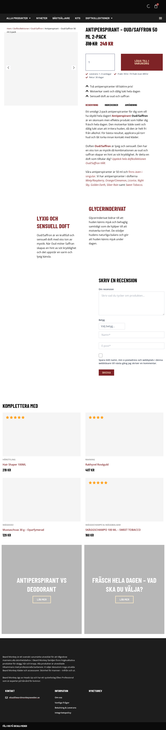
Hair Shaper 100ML (14, 464)
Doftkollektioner (21, 28)
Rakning (90, 459)
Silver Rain (112, 185)
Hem (9, 28)
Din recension (106, 289)
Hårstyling (9, 459)
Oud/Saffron (37, 28)
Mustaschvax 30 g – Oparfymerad (23, 530)
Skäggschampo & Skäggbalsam (103, 524)
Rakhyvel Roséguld (97, 464)
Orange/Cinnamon (115, 180)
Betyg (102, 320)
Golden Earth (98, 185)
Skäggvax (8, 524)
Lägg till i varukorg (141, 62)
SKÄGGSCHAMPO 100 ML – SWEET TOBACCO (113, 530)
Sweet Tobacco (134, 185)
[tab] (92, 105)
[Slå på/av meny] (160, 18)
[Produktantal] (100, 62)
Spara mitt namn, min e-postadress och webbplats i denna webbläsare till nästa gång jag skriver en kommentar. (131, 361)
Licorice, (132, 180)
